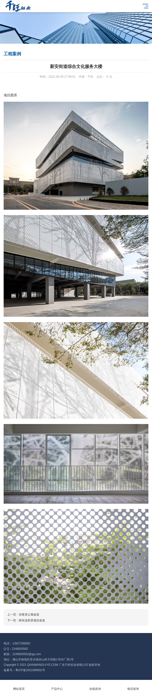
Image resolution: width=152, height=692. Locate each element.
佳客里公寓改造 (29, 614)
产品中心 (57, 686)
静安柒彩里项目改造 (32, 620)
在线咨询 (95, 686)
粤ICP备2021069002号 (30, 670)
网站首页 (19, 686)
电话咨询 (133, 686)
